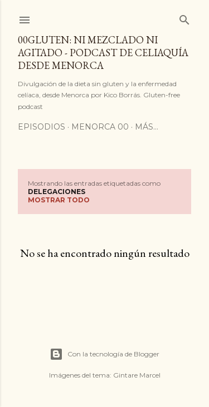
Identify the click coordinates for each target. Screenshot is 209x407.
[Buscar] (184, 17)
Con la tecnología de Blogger (104, 354)
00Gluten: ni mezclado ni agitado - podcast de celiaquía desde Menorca (103, 52)
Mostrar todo (59, 200)
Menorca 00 (100, 127)
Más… (146, 127)
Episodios (41, 127)
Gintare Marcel (137, 375)
